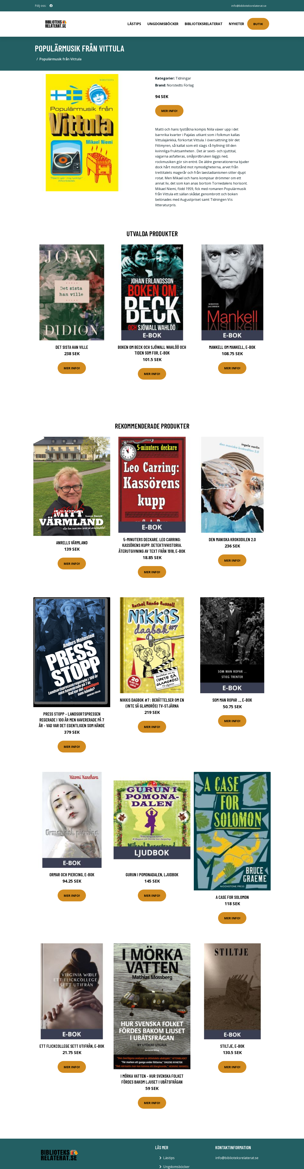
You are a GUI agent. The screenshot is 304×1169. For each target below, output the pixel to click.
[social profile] (51, 6)
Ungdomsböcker (162, 22)
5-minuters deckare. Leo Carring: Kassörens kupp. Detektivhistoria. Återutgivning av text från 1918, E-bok (152, 542)
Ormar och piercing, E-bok (71, 871)
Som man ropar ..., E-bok (232, 697)
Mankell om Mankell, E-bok (232, 344)
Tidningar (183, 75)
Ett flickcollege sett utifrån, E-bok (71, 1043)
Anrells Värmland (72, 539)
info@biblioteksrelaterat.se (247, 6)
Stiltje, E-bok (232, 1043)
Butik (258, 22)
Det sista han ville (72, 344)
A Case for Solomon (232, 894)
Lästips (134, 22)
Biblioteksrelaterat (204, 22)
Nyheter (236, 22)
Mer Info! (169, 108)
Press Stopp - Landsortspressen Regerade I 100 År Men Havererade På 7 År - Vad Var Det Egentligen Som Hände (72, 716)
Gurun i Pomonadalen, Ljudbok (152, 871)
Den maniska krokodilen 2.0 (232, 536)
